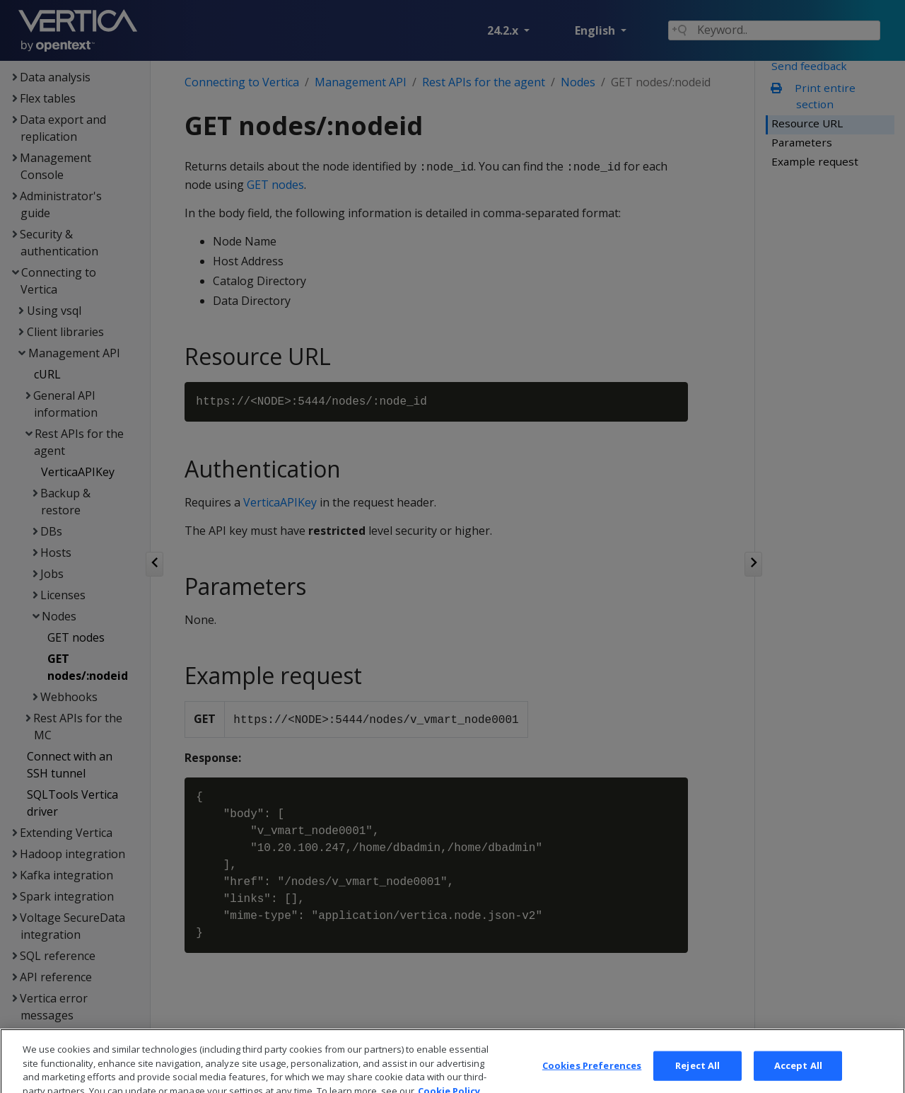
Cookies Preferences (591, 1076)
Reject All (697, 1076)
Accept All (798, 1076)
